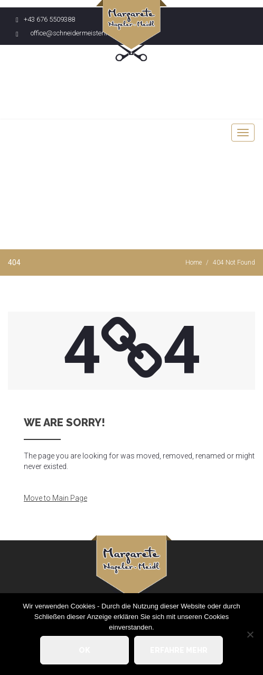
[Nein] (250, 634)
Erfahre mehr (179, 650)
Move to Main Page (55, 498)
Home (193, 262)
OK (84, 650)
